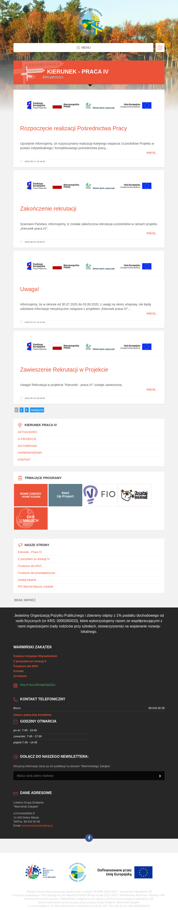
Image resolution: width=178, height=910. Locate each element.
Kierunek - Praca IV (30, 552)
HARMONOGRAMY (30, 452)
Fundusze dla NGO (30, 566)
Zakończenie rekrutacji (48, 208)
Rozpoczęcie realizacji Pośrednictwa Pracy (73, 128)
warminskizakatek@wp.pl (37, 825)
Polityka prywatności (38, 685)
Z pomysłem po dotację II (29, 661)
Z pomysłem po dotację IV (34, 559)
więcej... (152, 152)
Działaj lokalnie (27, 579)
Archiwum (20, 676)
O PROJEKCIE (27, 439)
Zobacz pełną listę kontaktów (32, 714)
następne (37, 410)
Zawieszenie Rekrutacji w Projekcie (64, 369)
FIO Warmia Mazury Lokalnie (35, 586)
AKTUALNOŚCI (27, 432)
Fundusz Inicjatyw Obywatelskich (35, 656)
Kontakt (18, 671)
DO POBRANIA (27, 446)
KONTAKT (24, 459)
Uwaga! (29, 289)
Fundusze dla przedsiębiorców (36, 573)
